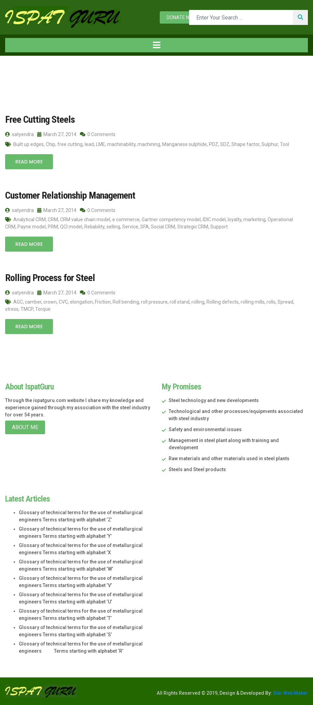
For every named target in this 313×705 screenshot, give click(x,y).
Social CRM (163, 226)
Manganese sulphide (184, 144)
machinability (121, 144)
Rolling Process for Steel (48, 277)
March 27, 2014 (56, 134)
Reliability (94, 226)
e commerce (126, 219)
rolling (197, 301)
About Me (25, 427)
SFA (144, 226)
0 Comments (97, 134)
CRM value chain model (85, 219)
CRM (53, 219)
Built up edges (28, 144)
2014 (45, 70)
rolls (271, 301)
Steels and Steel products (197, 469)
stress (11, 308)
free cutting (70, 144)
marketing (254, 219)
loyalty (234, 219)
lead (89, 144)
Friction (103, 301)
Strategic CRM (192, 226)
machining (149, 144)
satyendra (19, 134)
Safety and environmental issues (205, 429)
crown (50, 301)
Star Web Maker (290, 692)
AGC (18, 301)
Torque (43, 308)
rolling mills (253, 301)
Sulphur (269, 144)
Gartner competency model (171, 219)
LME (100, 144)
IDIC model (214, 219)
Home (16, 70)
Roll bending (126, 301)
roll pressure (154, 301)
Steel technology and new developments (214, 400)
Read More (29, 161)
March (71, 70)
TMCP (26, 308)
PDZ (213, 144)
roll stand (179, 301)
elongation (81, 301)
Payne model (31, 226)
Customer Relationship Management (68, 195)
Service (130, 226)
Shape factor (245, 144)
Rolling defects (223, 301)
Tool (284, 144)
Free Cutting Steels (38, 119)
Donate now (182, 17)
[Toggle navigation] (156, 45)
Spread (285, 301)
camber (33, 301)
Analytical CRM (29, 219)
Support (219, 226)
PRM (53, 226)
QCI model (71, 226)
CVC (63, 301)
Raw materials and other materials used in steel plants (229, 458)
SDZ (224, 144)
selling (113, 226)
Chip (50, 144)
